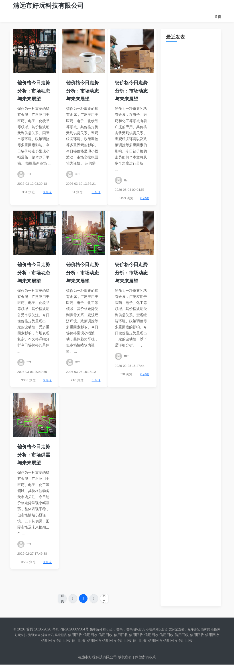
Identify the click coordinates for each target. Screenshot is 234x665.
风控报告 (61, 635)
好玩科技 (21, 635)
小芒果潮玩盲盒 (134, 629)
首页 (217, 17)
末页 (104, 598)
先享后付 (96, 629)
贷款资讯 (47, 635)
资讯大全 (34, 635)
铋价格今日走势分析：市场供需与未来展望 (33, 455)
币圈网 (215, 629)
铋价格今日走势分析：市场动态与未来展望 (33, 91)
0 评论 (47, 192)
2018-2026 (42, 629)
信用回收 (75, 635)
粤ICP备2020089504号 (70, 629)
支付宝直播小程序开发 (184, 629)
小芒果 (118, 629)
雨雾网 (205, 629)
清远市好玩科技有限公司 (48, 5)
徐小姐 (107, 629)
